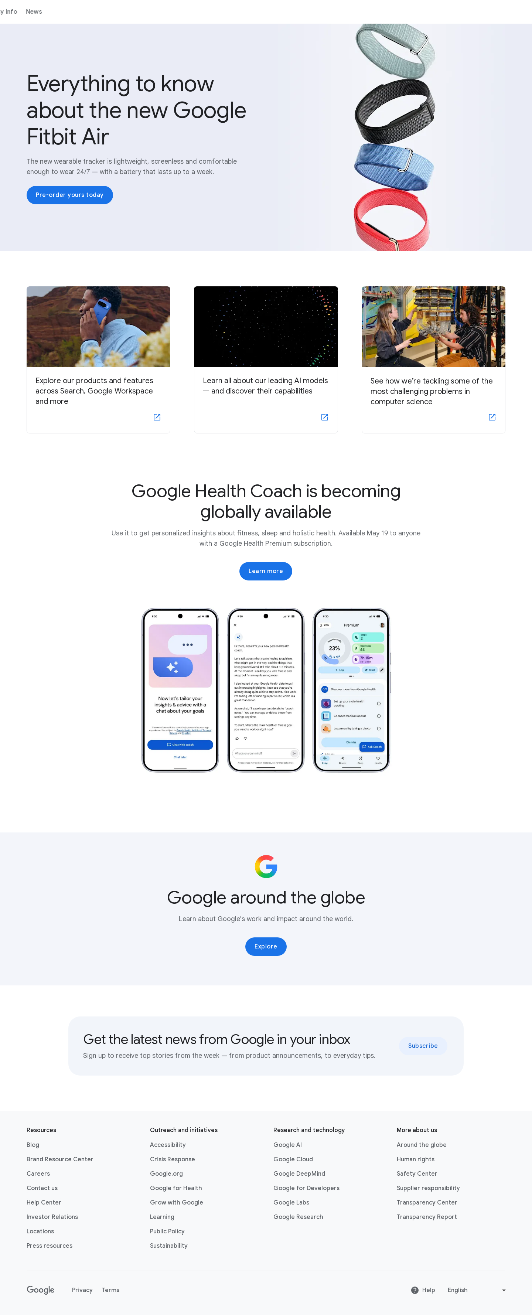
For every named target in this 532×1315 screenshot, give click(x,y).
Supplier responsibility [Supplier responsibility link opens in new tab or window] (428, 1188)
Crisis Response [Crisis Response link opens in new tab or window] (172, 1159)
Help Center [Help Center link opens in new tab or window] (44, 1202)
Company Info (142, 12)
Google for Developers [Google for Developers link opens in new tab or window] (306, 1188)
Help (422, 1290)
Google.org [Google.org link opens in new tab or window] (166, 1174)
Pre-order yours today (70, 195)
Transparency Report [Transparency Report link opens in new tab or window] (427, 1217)
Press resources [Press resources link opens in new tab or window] (49, 1246)
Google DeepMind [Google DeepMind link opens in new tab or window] (299, 1174)
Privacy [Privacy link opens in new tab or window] (82, 1290)
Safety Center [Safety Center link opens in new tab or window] (417, 1174)
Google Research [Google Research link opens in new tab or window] (298, 1217)
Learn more (266, 571)
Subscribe (423, 1046)
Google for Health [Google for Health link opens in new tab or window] (176, 1188)
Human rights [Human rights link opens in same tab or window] (415, 1159)
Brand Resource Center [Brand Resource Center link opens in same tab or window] (60, 1159)
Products (100, 12)
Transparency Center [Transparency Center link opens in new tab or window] (427, 1202)
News (180, 12)
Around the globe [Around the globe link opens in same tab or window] (422, 1145)
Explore (266, 946)
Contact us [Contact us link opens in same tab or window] (42, 1188)
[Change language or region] (477, 1290)
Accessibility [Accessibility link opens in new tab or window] (168, 1145)
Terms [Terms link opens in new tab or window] (110, 1290)
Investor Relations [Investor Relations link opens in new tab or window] (52, 1217)
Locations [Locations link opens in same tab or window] (40, 1231)
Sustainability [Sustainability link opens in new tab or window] (169, 1246)
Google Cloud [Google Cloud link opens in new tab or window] (293, 1159)
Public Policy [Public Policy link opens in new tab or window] (167, 1231)
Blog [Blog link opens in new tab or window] (33, 1145)
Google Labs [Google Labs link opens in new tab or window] (291, 1202)
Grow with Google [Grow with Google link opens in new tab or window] (176, 1202)
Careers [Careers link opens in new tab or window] (38, 1174)
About (69, 12)
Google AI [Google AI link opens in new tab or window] (287, 1145)
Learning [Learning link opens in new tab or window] (162, 1217)
